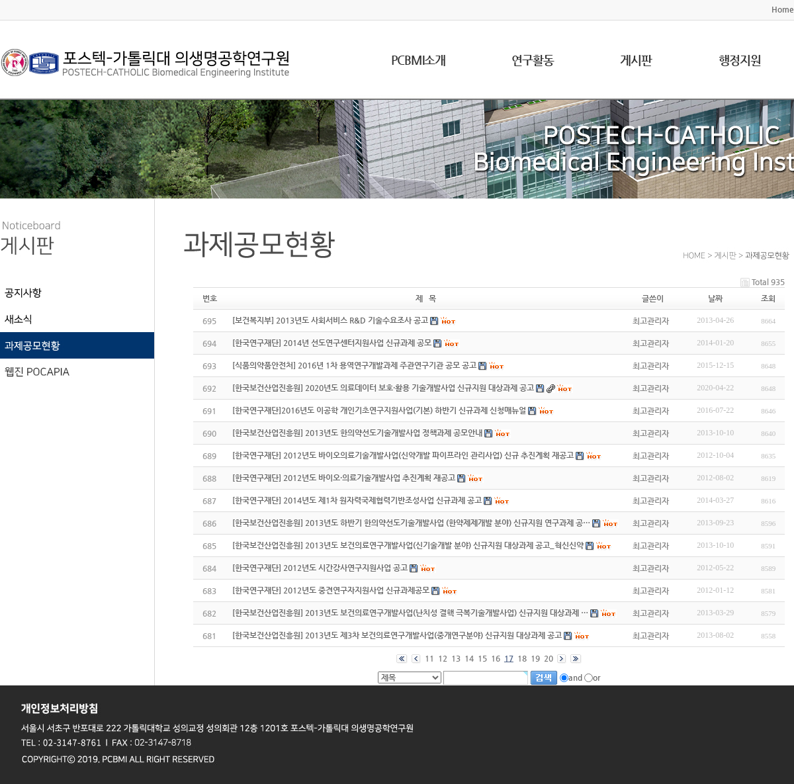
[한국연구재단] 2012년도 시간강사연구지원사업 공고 (320, 567)
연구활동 (532, 60)
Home (783, 9)
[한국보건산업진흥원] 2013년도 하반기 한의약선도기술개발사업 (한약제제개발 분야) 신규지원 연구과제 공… (411, 522)
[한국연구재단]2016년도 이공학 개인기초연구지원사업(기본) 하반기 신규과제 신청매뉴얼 (379, 410)
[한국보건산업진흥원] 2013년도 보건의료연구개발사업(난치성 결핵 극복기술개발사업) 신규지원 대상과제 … (410, 612)
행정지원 (740, 60)
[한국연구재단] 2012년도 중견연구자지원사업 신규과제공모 (330, 590)
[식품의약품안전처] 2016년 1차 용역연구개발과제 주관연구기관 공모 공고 (354, 365)
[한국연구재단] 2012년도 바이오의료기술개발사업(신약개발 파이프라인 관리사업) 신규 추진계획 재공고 (403, 455)
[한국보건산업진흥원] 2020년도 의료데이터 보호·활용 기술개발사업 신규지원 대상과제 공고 (383, 387)
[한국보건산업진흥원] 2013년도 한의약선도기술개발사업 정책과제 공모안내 (357, 432)
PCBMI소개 (418, 60)
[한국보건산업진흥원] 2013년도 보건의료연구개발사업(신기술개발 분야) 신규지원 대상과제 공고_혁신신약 (408, 545)
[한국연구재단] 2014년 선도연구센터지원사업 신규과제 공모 (331, 342)
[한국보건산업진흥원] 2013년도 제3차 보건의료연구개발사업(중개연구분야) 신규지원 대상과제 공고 (397, 635)
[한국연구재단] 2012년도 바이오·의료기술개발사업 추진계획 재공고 (343, 477)
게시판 (636, 60)
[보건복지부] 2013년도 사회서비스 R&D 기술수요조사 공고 (330, 320)
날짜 (715, 298)
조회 (768, 298)
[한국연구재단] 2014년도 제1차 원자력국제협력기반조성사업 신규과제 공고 (357, 500)
